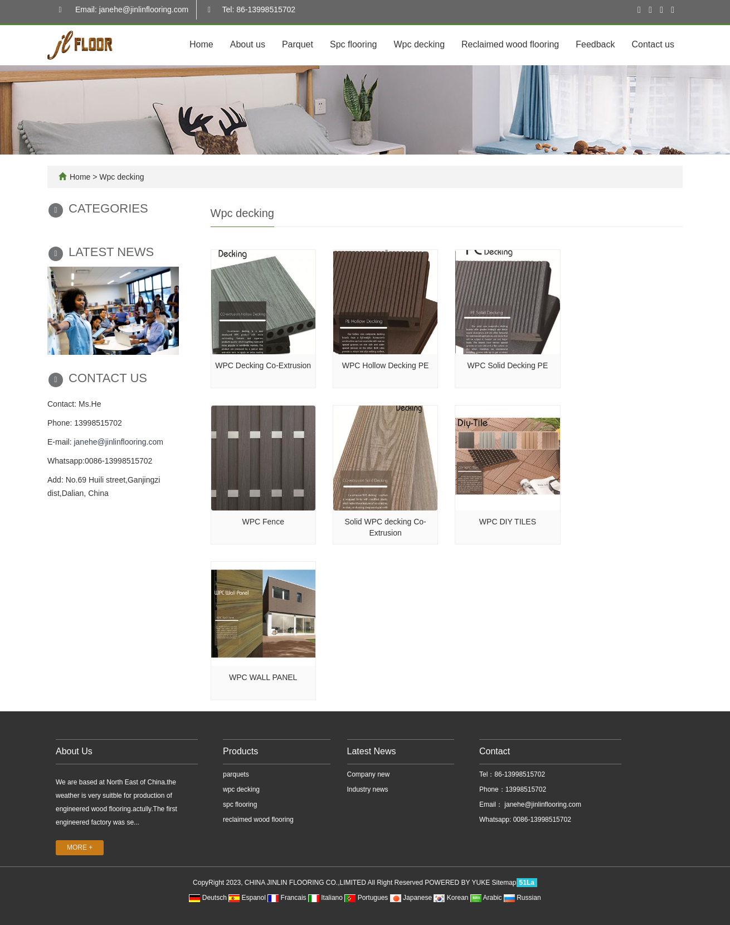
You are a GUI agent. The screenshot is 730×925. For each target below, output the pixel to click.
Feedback (595, 44)
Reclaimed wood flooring (510, 44)
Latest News (371, 751)
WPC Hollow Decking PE (385, 365)
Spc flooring (353, 44)
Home (201, 44)
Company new (368, 774)
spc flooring (240, 804)
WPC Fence (263, 521)
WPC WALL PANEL (263, 677)
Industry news (367, 789)
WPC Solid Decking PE (508, 365)
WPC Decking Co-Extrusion (263, 365)
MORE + (80, 847)
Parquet (297, 44)
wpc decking (241, 789)
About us (247, 44)
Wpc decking (419, 44)
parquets (236, 774)
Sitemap (504, 883)
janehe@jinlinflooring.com (118, 441)
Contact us (653, 44)
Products (240, 751)
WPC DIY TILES (507, 521)
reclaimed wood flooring (258, 819)
